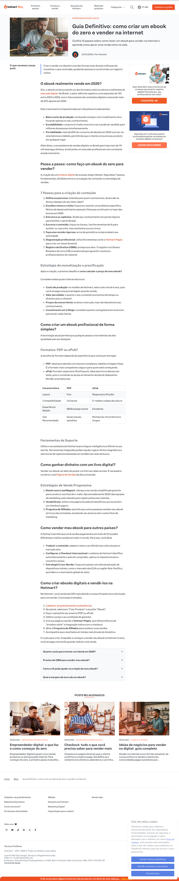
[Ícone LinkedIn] (24, 830)
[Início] (13, 6)
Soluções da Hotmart (76, 7)
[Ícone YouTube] (12, 830)
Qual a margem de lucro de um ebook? (64, 677)
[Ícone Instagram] (6, 830)
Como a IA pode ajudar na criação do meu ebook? (70, 668)
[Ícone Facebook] (35, 830)
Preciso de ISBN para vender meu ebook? (66, 660)
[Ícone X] (29, 830)
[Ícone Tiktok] (18, 830)
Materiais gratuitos (98, 7)
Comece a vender (55, 7)
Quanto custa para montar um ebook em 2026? (69, 651)
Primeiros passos (35, 7)
